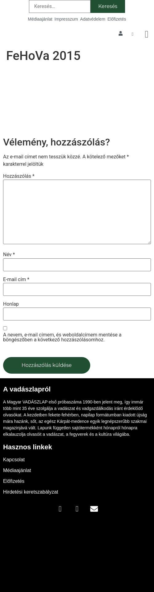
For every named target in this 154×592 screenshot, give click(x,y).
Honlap (11, 304)
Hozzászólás (18, 176)
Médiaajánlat (40, 19)
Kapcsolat (14, 459)
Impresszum (66, 19)
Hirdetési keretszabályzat (30, 492)
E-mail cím (16, 279)
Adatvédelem (92, 19)
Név (9, 254)
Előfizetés (116, 19)
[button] (146, 34)
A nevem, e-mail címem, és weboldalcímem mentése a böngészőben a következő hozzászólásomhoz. (62, 337)
